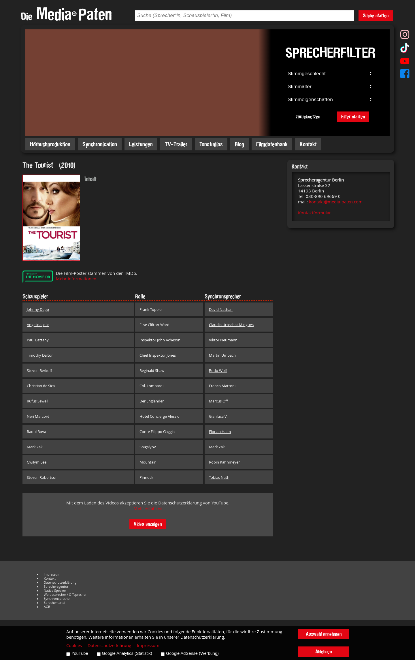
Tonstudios (211, 144)
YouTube (79, 653)
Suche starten (375, 15)
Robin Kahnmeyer (224, 462)
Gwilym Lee (36, 462)
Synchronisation (99, 144)
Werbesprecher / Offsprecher (65, 595)
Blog (239, 144)
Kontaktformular (314, 212)
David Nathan (221, 309)
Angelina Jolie (38, 324)
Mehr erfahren (147, 508)
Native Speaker (55, 591)
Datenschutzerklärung (60, 582)
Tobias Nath (219, 477)
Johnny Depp (38, 309)
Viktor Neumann (223, 340)
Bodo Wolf (218, 370)
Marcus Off (218, 401)
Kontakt (308, 144)
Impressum (52, 574)
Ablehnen (323, 651)
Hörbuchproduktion (50, 144)
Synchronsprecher (57, 599)
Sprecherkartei (54, 603)
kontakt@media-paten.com (336, 202)
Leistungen (141, 144)
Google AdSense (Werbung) (192, 653)
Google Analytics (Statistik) (127, 653)
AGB (47, 607)
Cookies (74, 645)
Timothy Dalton (40, 355)
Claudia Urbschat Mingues (231, 324)
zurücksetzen (308, 116)
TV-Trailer (176, 144)
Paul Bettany (38, 340)
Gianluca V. (218, 416)
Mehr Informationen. (76, 278)
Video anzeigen (148, 523)
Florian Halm (220, 431)
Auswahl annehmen (324, 634)
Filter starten (353, 116)
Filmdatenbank (272, 144)
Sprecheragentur (56, 587)
